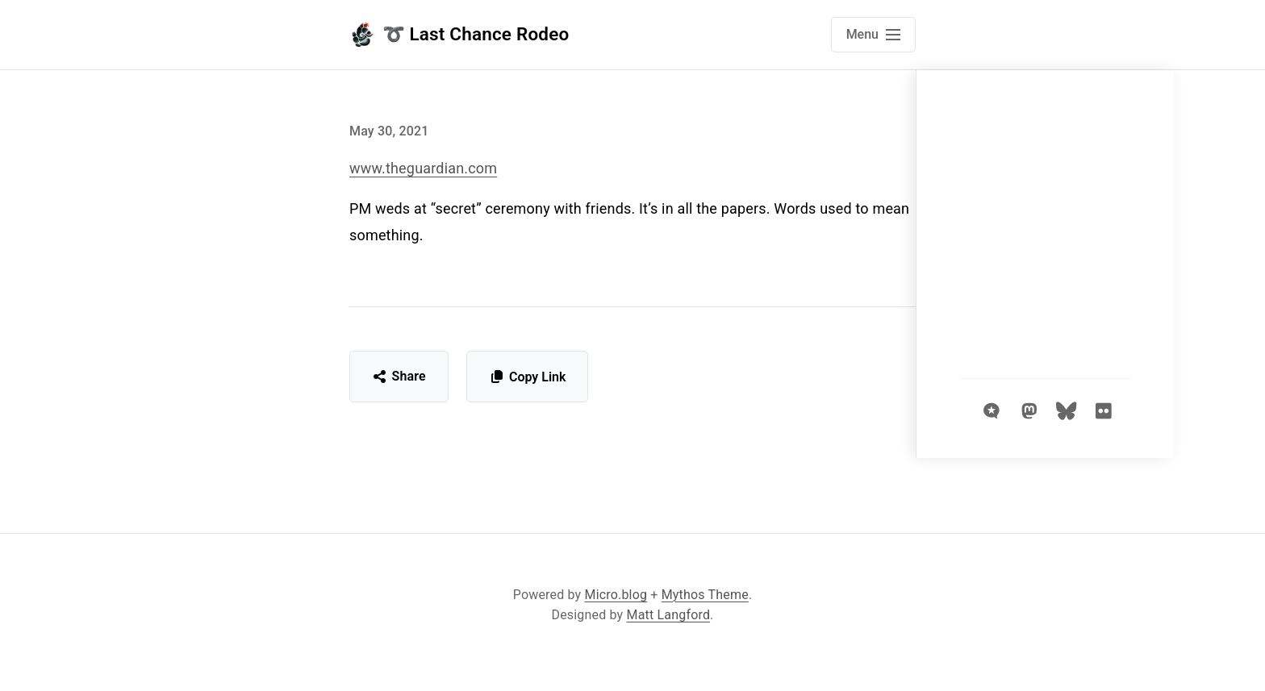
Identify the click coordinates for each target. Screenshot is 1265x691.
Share (399, 376)
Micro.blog (616, 594)
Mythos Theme (705, 594)
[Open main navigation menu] (873, 34)
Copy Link (527, 377)
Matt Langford (669, 614)
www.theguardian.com (423, 168)
